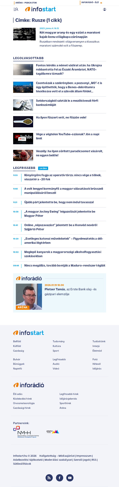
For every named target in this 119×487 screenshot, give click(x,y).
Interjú (96, 346)
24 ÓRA (43, 169)
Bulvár (16, 359)
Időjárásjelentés (68, 399)
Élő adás (17, 394)
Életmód (97, 351)
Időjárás (97, 368)
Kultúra (57, 346)
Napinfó (17, 368)
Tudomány (59, 341)
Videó (56, 368)
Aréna (63, 408)
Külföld (17, 346)
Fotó (95, 359)
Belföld (17, 341)
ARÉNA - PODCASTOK (26, 3)
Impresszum (83, 456)
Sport (56, 351)
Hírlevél (97, 364)
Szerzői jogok (82, 460)
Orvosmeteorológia (24, 403)
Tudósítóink (99, 341)
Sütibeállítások (22, 464)
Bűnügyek (18, 364)
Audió (56, 364)
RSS (94, 460)
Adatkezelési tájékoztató (28, 460)
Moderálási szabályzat (58, 460)
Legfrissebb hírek (69, 394)
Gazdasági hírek (21, 408)
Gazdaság (18, 351)
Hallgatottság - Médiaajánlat (56, 456)
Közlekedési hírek (22, 399)
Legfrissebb (59, 359)
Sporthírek (65, 403)
